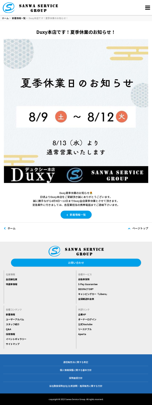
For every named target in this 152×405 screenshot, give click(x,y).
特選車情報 (11, 284)
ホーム (5, 18)
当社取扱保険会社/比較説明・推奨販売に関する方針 (75, 385)
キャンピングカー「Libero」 (93, 294)
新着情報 (10, 314)
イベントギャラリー (16, 339)
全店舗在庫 (11, 279)
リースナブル (85, 329)
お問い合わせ (76, 263)
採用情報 (10, 334)
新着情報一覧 (19, 18)
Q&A (8, 329)
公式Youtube (85, 324)
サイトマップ (12, 343)
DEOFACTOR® (86, 289)
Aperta (82, 334)
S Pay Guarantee (87, 284)
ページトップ (138, 228)
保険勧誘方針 (76, 377)
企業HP (82, 314)
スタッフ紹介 (12, 324)
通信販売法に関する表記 (75, 362)
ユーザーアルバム (15, 319)
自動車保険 (84, 279)
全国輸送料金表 (86, 298)
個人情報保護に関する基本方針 (76, 370)
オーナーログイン (87, 319)
